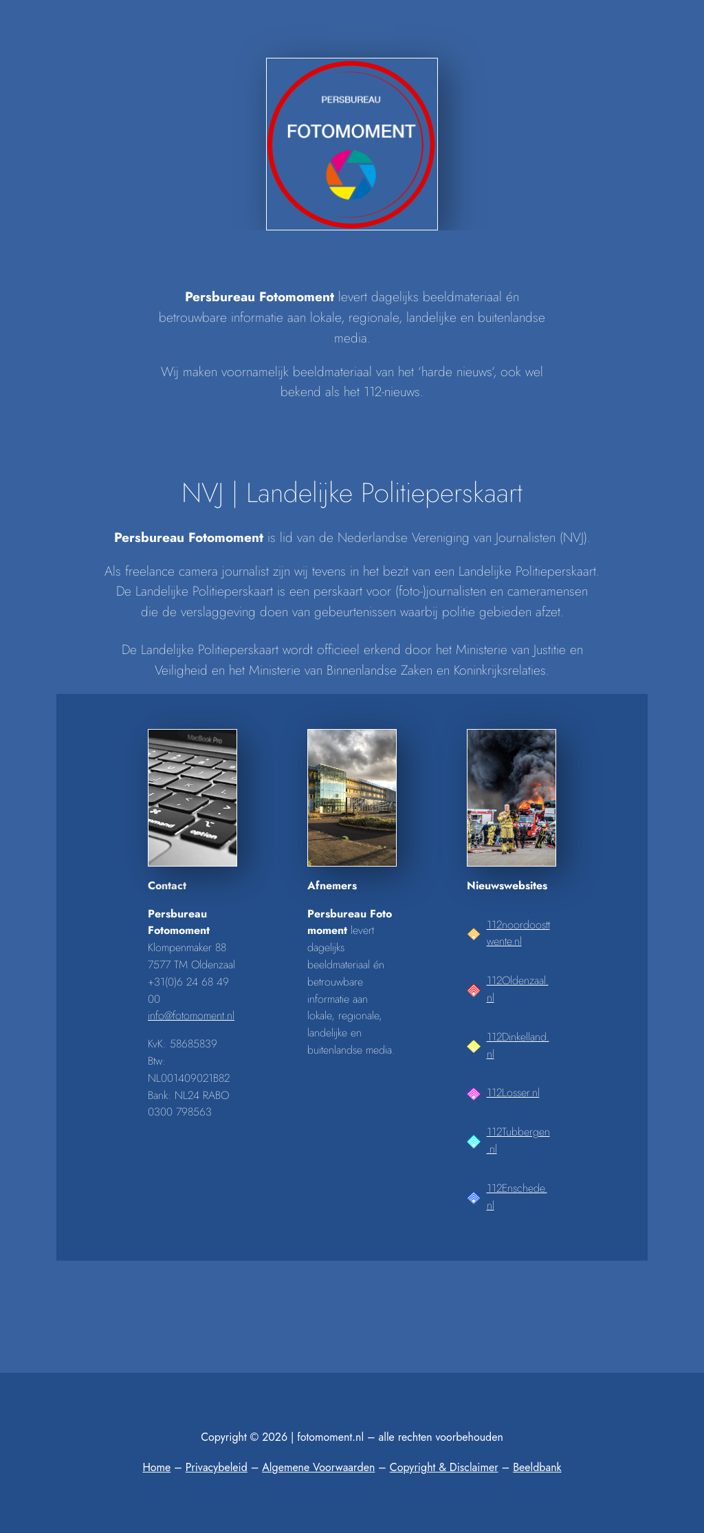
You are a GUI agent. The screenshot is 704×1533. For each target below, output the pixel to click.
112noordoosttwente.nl (518, 933)
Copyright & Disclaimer (444, 1467)
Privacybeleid (217, 1467)
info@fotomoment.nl (191, 1015)
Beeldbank (537, 1467)
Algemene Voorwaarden (318, 1467)
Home (156, 1467)
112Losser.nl (513, 1092)
